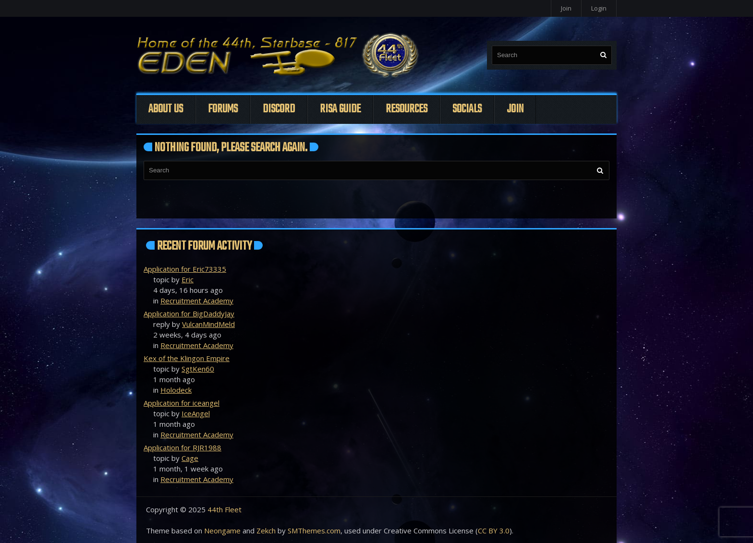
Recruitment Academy (196, 300)
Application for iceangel (181, 403)
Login (599, 8)
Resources (406, 109)
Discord (279, 109)
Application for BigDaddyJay (189, 313)
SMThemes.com (314, 530)
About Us (165, 109)
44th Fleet (224, 509)
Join (566, 8)
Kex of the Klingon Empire (187, 358)
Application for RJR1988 (182, 447)
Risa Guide (340, 109)
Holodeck (176, 390)
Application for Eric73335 (185, 269)
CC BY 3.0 (494, 530)
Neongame (222, 530)
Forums (223, 109)
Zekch (266, 530)
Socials (467, 109)
